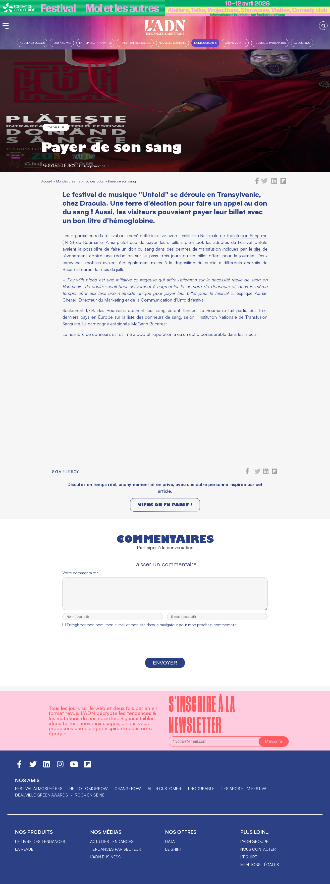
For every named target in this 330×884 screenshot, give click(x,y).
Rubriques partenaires (270, 42)
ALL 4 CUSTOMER (164, 788)
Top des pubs (56, 127)
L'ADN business (105, 856)
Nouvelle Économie (172, 42)
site (257, 249)
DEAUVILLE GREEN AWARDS (41, 795)
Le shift (173, 849)
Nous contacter (258, 849)
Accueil (46, 181)
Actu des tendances (112, 841)
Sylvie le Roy (61, 165)
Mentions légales (259, 864)
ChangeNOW (127, 788)
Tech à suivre (62, 42)
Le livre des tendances (40, 841)
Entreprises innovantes (95, 42)
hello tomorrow (88, 788)
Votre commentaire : (80, 572)
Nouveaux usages (32, 42)
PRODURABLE (201, 788)
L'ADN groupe (254, 841)
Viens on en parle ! (165, 504)
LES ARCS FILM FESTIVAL (245, 788)
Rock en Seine (90, 795)
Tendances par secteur (115, 849)
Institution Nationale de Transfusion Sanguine (224, 235)
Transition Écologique (135, 42)
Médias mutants (235, 42)
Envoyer (165, 667)
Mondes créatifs (205, 42)
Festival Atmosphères (38, 788)
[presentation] (165, 648)
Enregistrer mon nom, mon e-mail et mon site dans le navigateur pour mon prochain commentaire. (152, 629)
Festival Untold (252, 242)
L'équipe (248, 856)
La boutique (302, 42)
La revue (24, 849)
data (170, 841)
